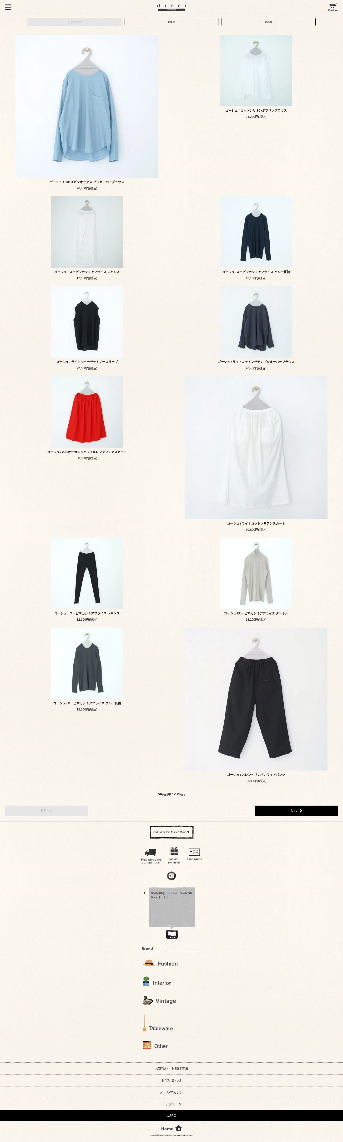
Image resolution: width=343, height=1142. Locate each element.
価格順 (171, 22)
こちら (169, 893)
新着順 (268, 22)
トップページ (171, 1104)
